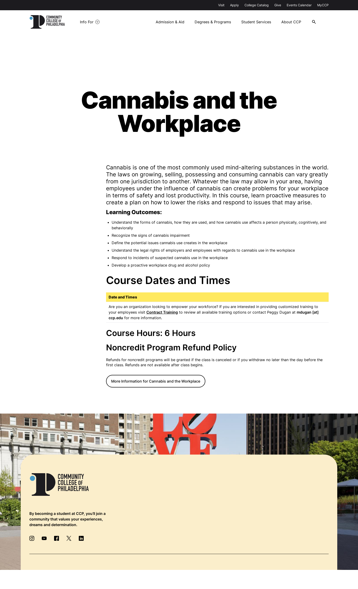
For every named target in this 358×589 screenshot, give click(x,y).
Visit (221, 5)
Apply (234, 5)
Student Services (259, 22)
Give (277, 5)
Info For (91, 22)
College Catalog (256, 5)
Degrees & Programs (215, 22)
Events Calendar (299, 5)
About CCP (294, 22)
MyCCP (323, 5)
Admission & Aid (172, 22)
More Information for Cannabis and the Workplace (155, 381)
